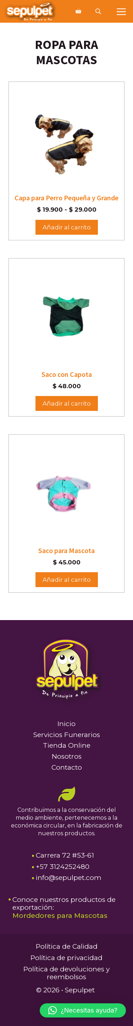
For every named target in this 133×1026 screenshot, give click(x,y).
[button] (83, 1010)
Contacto (66, 767)
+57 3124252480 (62, 867)
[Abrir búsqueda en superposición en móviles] (98, 11)
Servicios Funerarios (66, 735)
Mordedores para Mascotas (59, 915)
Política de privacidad (66, 958)
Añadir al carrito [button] (67, 579)
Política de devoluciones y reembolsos (66, 973)
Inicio (66, 724)
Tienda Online (66, 745)
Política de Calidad (67, 946)
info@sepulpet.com (68, 878)
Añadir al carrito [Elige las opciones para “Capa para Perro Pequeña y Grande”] (67, 227)
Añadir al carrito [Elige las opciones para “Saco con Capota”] (67, 403)
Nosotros (67, 756)
